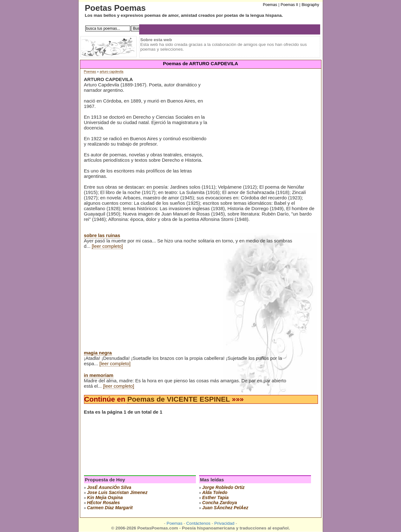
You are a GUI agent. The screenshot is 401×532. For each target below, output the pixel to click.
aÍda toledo (215, 492)
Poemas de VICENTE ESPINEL (178, 399)
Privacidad (224, 523)
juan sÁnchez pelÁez (225, 507)
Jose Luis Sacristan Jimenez (117, 492)
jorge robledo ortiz (223, 487)
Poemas (90, 71)
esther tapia (215, 497)
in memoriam (98, 375)
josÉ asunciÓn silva (109, 487)
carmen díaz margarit (110, 507)
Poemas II (289, 5)
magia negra (98, 352)
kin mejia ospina (105, 497)
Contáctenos (198, 523)
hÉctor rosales (103, 502)
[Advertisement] (263, 126)
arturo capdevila (112, 71)
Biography (310, 5)
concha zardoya (219, 502)
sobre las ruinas (102, 235)
